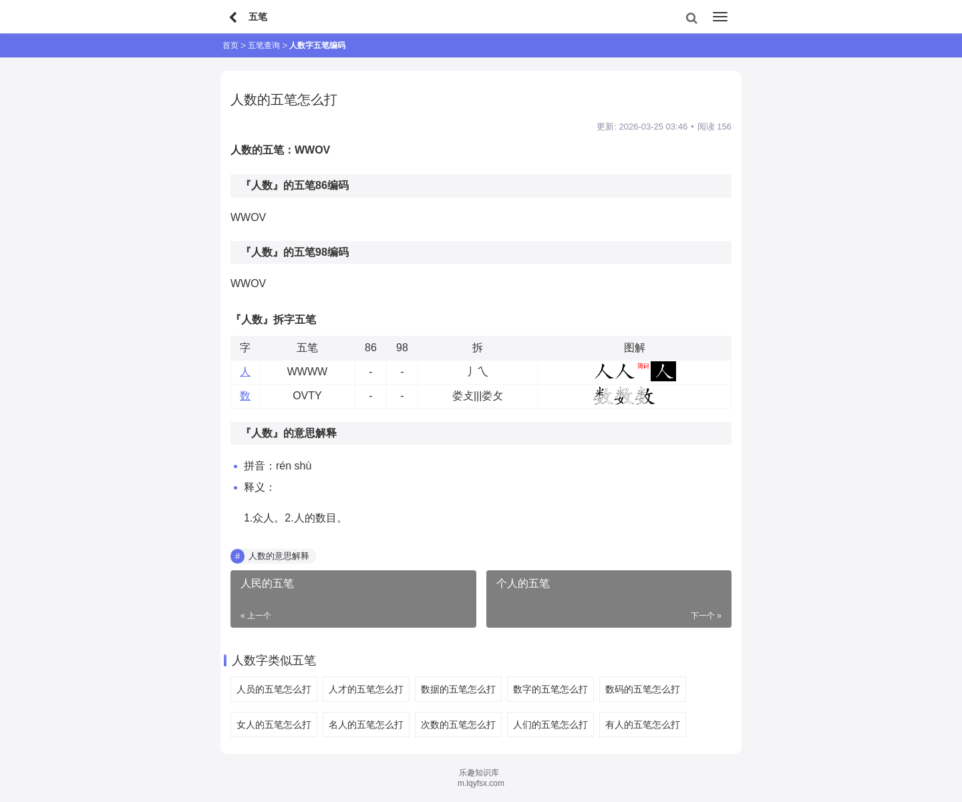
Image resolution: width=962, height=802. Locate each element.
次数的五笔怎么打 (458, 724)
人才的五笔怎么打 (366, 689)
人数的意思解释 (279, 556)
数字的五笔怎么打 (550, 689)
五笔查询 (264, 45)
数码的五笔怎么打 (642, 689)
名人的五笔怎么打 (366, 724)
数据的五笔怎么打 (458, 689)
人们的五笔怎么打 (550, 724)
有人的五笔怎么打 (642, 724)
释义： (260, 487)
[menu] (720, 16)
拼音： (260, 465)
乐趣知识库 (479, 772)
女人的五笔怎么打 (273, 724)
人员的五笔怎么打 (273, 689)
